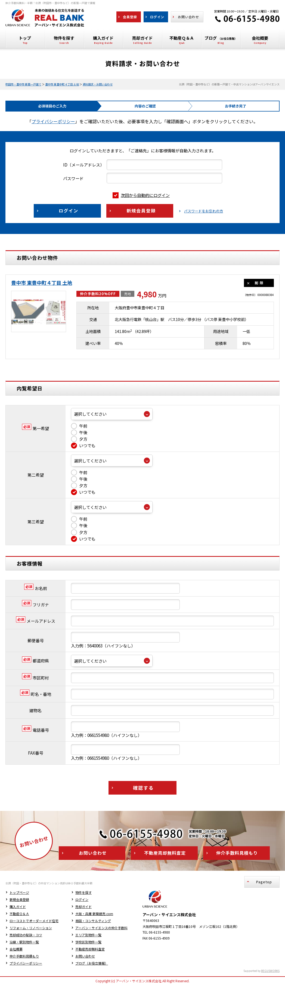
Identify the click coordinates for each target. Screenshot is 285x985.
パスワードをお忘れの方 (203, 211)
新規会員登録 (19, 899)
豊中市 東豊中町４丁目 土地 (62, 84)
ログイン (81, 899)
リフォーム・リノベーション (31, 927)
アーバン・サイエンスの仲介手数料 (101, 927)
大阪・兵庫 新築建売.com (94, 913)
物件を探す (83, 892)
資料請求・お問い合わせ (98, 84)
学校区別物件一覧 (88, 942)
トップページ (19, 892)
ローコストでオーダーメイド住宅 (34, 920)
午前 (79, 426)
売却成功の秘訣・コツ (26, 934)
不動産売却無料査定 (90, 949)
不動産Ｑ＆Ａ (19, 913)
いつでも (83, 445)
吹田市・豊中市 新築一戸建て (23, 84)
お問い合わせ (85, 956)
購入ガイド (18, 906)
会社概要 (16, 949)
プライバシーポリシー (53, 121)
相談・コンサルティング (93, 920)
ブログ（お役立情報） (91, 963)
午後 (79, 432)
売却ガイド (83, 906)
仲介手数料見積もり (24, 956)
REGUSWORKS (270, 971)
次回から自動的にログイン (141, 195)
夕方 (79, 439)
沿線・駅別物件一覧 (24, 942)
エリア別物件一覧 (88, 934)
